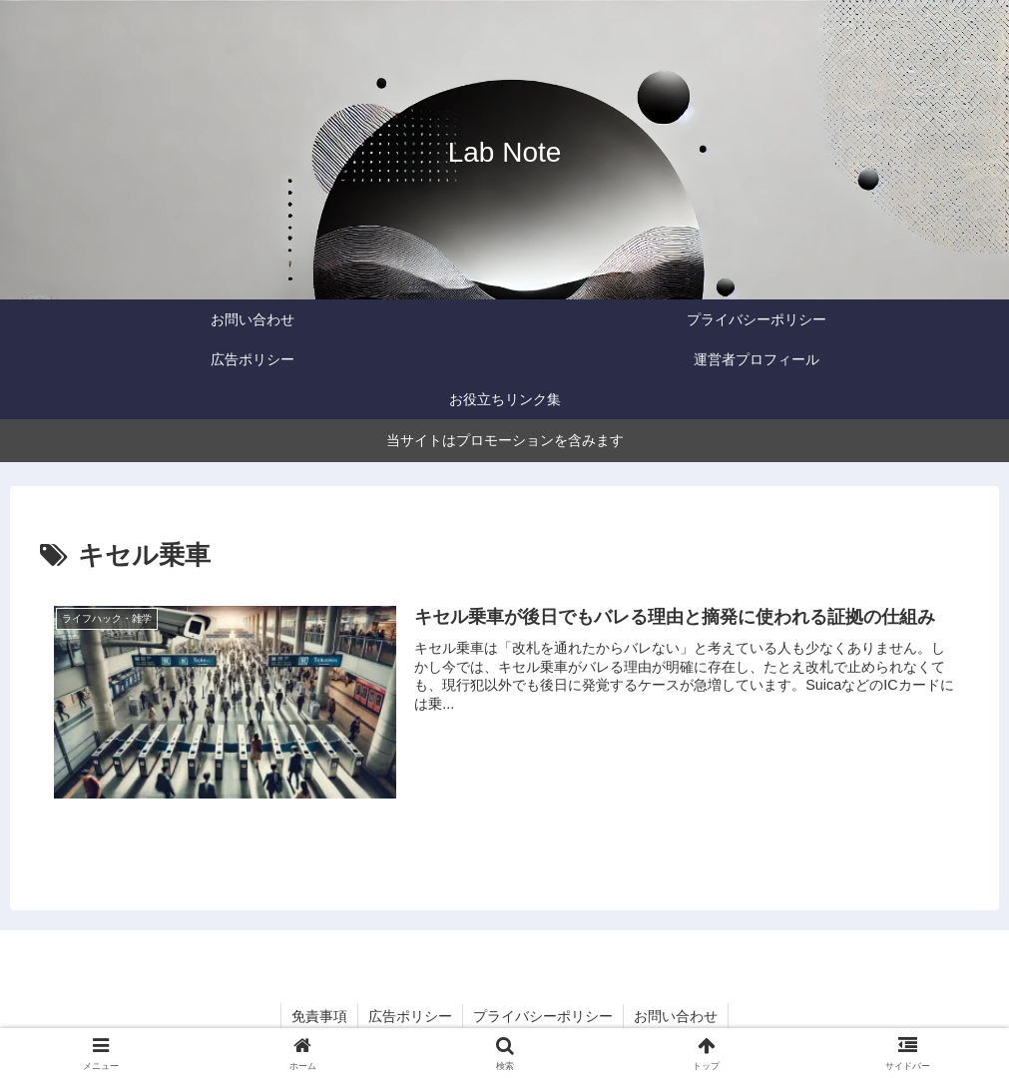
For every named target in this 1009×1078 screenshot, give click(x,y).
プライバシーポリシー (543, 1016)
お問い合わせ (676, 1016)
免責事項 (319, 1016)
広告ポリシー (410, 1016)
